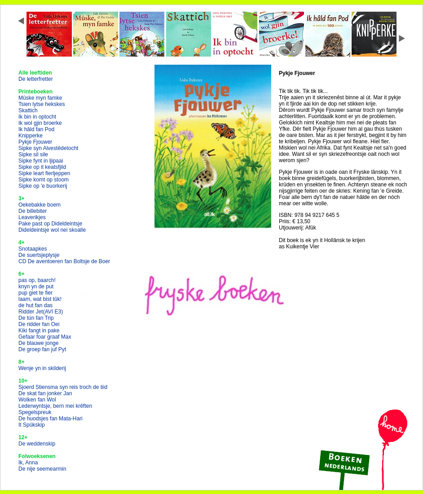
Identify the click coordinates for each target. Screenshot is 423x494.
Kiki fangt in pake (38, 330)
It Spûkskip (31, 425)
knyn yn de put (35, 286)
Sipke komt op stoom (43, 179)
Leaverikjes (32, 217)
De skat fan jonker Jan (45, 393)
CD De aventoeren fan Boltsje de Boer (64, 261)
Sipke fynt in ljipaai (40, 161)
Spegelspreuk (34, 412)
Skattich (28, 110)
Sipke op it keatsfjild (42, 167)
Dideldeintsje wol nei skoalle (52, 230)
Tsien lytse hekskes (41, 104)
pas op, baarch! (37, 280)
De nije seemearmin (42, 469)
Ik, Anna (28, 462)
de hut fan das (35, 305)
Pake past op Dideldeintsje (50, 224)
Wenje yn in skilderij (42, 368)
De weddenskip (36, 444)
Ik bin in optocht (37, 117)
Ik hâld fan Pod (36, 129)
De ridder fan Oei (38, 324)
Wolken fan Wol (37, 400)
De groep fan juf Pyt (42, 349)
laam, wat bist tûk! (40, 299)
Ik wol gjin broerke (40, 123)
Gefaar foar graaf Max (44, 337)
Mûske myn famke (40, 98)
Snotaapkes (32, 249)
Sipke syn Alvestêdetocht (48, 148)
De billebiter (32, 211)
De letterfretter (35, 79)
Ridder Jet (40, 312)
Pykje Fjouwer (35, 142)
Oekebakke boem (39, 205)
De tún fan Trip (36, 318)
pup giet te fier (35, 293)
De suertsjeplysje (38, 255)
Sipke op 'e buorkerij (42, 186)
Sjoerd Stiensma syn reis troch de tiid (62, 387)
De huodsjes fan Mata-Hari (50, 418)
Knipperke (30, 135)
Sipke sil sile (33, 154)
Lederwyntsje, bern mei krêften (55, 406)
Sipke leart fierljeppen (44, 173)
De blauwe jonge (38, 343)
